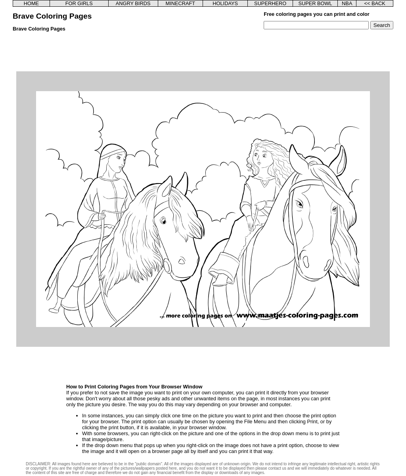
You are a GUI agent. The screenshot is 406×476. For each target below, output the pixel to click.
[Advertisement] (203, 53)
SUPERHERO (270, 3)
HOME (31, 3)
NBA (347, 3)
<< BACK (374, 3)
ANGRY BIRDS (133, 3)
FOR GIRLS (79, 3)
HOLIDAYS (225, 3)
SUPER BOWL (315, 3)
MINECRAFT (180, 3)
